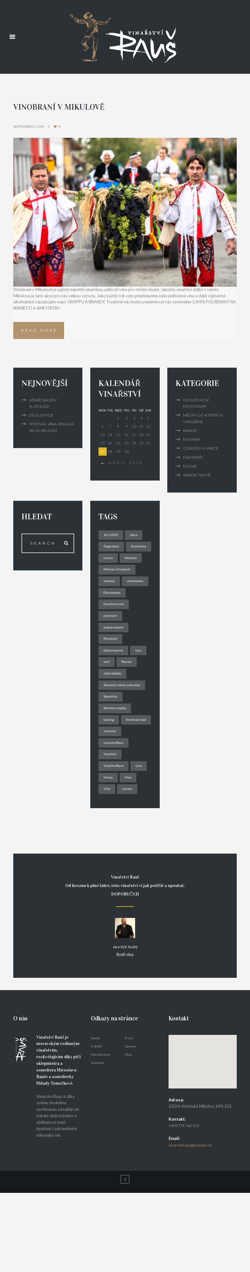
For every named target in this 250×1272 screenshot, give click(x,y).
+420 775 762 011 (186, 1204)
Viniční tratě (197, 480)
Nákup (190, 435)
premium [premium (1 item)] (111, 649)
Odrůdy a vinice (200, 453)
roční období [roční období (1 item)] (114, 722)
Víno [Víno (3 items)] (127, 855)
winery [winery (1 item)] (110, 867)
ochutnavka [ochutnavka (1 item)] (113, 612)
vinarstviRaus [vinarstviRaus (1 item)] (115, 806)
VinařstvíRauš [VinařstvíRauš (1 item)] (115, 831)
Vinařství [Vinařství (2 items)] (111, 818)
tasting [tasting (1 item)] (110, 770)
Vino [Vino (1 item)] (107, 855)
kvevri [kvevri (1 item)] (139, 564)
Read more (43, 333)
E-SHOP (96, 1125)
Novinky (191, 444)
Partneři (193, 462)
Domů (95, 1116)
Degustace (41, 420)
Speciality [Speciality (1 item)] (112, 746)
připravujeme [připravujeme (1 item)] (115, 685)
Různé (190, 471)
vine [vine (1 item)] (107, 843)
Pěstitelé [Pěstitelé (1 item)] (111, 673)
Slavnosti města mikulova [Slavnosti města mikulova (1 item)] (124, 734)
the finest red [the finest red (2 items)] (115, 782)
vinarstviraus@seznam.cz (192, 1223)
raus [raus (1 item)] (108, 697)
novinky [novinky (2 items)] (110, 600)
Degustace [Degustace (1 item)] (113, 552)
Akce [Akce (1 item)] (135, 540)
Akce (128, 1133)
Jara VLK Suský (125, 1026)
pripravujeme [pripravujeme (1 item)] (115, 661)
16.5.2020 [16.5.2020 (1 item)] (111, 540)
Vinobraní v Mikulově (64, 106)
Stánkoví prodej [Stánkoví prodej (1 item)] (116, 758)
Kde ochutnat (100, 1133)
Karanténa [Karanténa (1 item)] (113, 564)
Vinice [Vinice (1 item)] (129, 843)
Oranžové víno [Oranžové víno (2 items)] (116, 637)
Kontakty (97, 1141)
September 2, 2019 (30, 126)
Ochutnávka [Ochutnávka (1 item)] (114, 624)
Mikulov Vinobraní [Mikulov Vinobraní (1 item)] (119, 588)
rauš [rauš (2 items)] (128, 697)
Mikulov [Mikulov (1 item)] (110, 576)
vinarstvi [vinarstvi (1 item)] (111, 794)
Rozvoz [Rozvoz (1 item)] (109, 709)
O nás (129, 1116)
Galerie (130, 1125)
